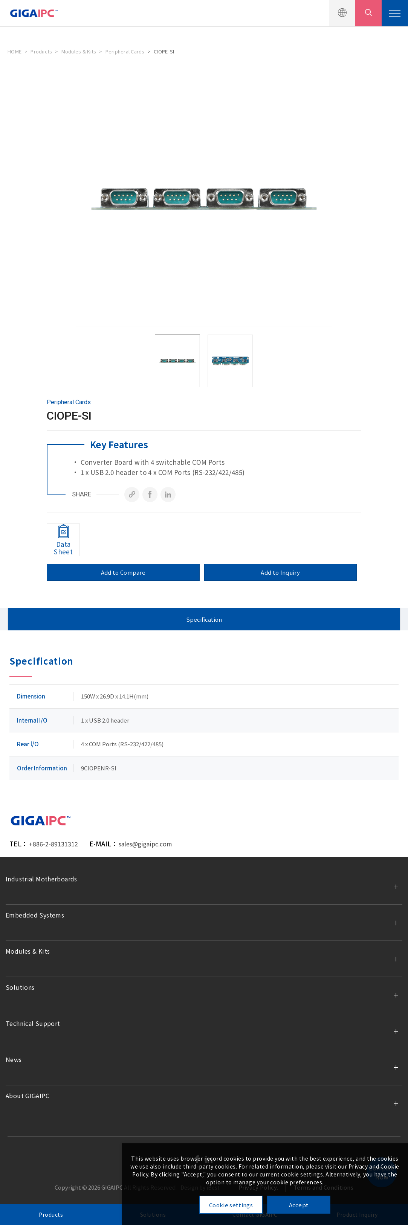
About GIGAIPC (27, 1095)
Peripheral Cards (125, 51)
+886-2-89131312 (53, 844)
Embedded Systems (35, 914)
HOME (14, 51)
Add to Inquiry (280, 572)
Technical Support (33, 1023)
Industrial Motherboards (41, 878)
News (14, 1059)
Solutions (20, 987)
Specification (204, 619)
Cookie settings (231, 1205)
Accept (299, 1205)
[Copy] (131, 494)
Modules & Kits (78, 51)
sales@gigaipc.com (145, 844)
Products (41, 51)
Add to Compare (123, 572)
